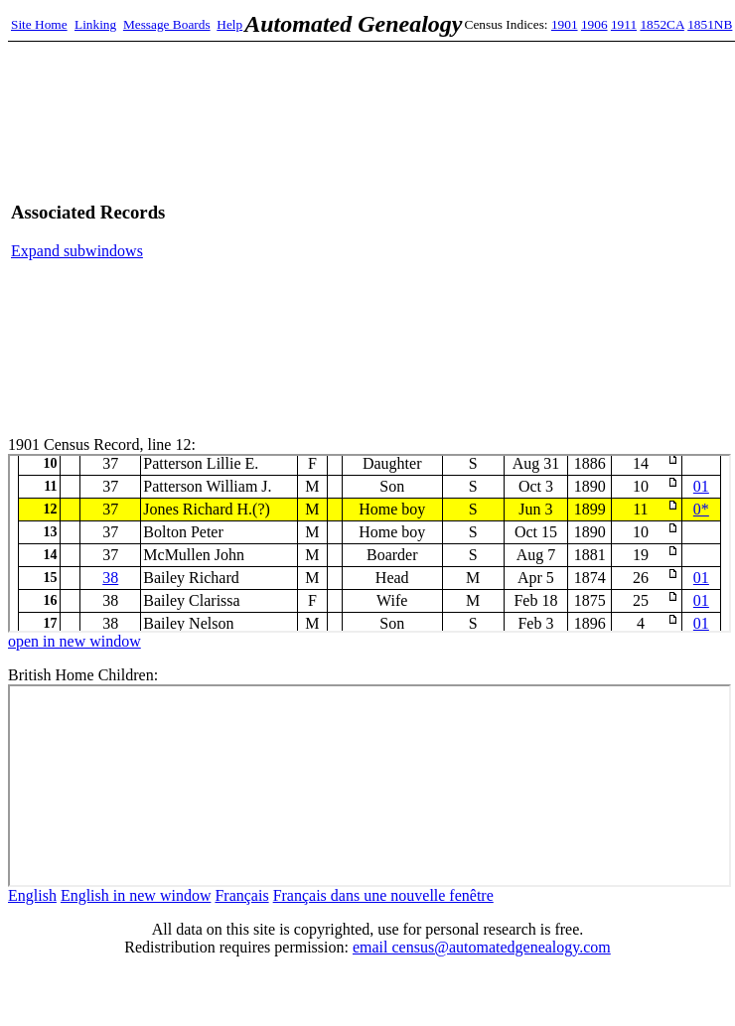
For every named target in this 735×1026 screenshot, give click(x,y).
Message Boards (167, 24)
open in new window (74, 641)
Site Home (39, 24)
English (32, 895)
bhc (369, 785)
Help (229, 24)
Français (241, 895)
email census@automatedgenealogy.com (482, 947)
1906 (594, 24)
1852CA (661, 24)
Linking (95, 24)
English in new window (136, 895)
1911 (624, 24)
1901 (564, 24)
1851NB (709, 24)
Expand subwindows (77, 250)
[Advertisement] (538, 231)
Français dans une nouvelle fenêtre (383, 895)
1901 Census (369, 543)
